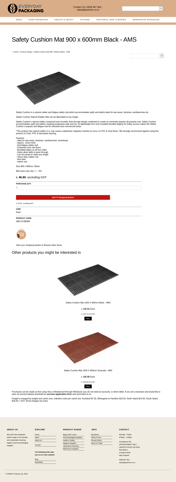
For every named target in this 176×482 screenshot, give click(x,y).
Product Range (26, 52)
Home (16, 52)
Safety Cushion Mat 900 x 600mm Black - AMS (52, 52)
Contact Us (79, 7)
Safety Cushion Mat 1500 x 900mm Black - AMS (87, 303)
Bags (19, 20)
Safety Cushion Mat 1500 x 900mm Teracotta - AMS (88, 370)
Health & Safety (64, 20)
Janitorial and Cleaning (111, 20)
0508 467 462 (94, 7)
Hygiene (85, 20)
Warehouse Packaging (146, 20)
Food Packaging (38, 20)
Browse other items (53, 245)
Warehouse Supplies (71, 449)
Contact (38, 445)
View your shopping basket (28, 245)
